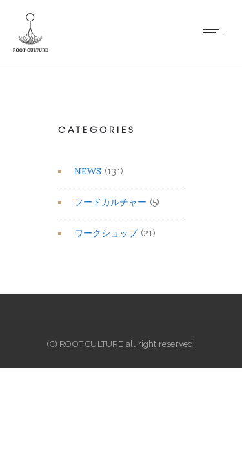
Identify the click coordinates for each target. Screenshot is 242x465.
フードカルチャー (110, 202)
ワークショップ (105, 233)
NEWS (87, 171)
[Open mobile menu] (216, 32)
